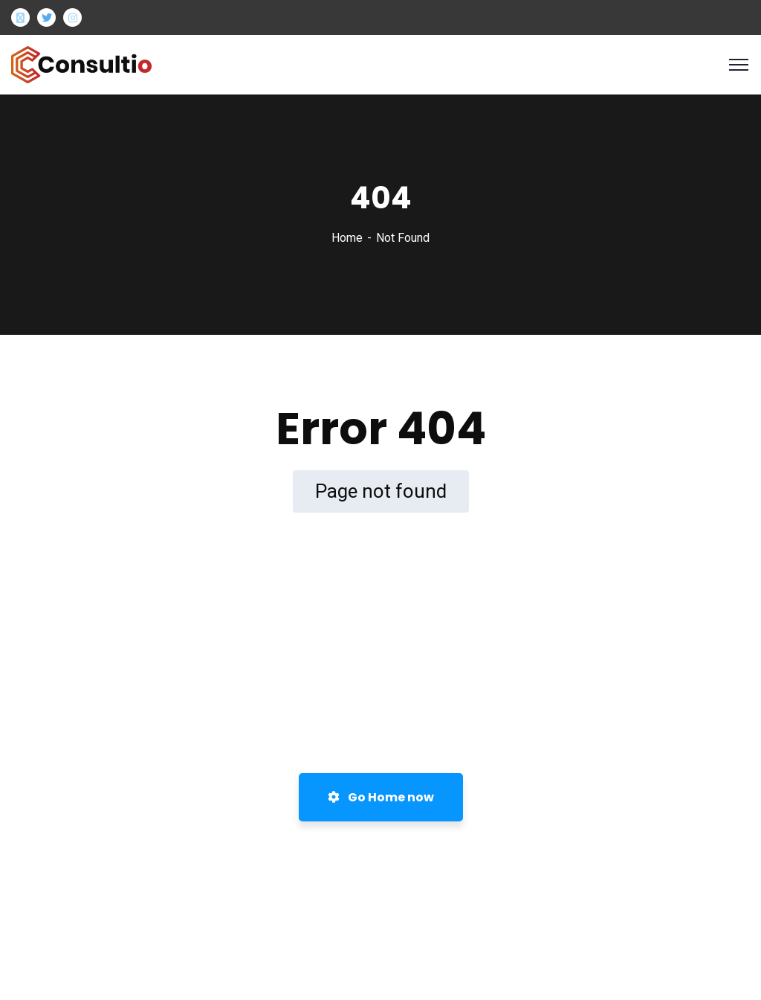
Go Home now (381, 797)
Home (347, 238)
